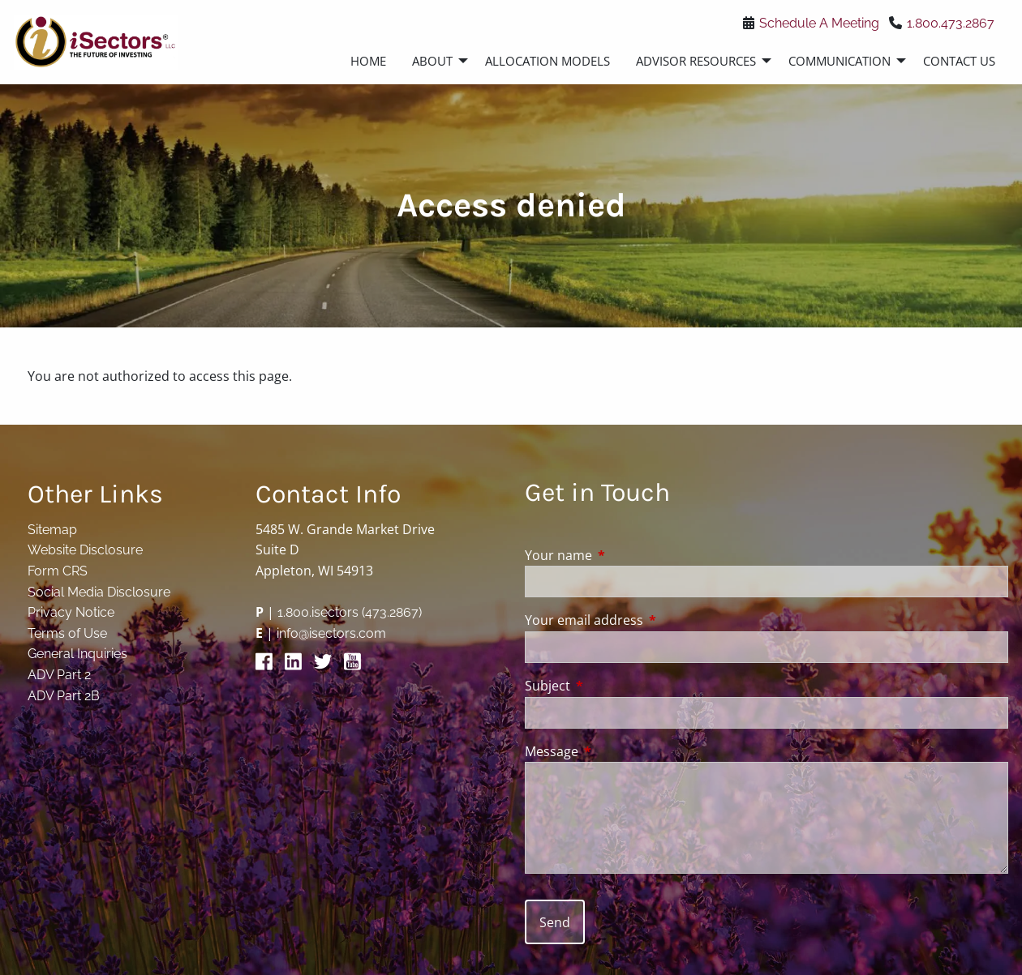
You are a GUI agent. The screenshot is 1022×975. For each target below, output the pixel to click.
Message (617, 751)
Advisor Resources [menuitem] (696, 61)
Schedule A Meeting (819, 23)
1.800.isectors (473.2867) (349, 612)
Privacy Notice (71, 612)
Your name (624, 555)
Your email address (649, 620)
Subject (613, 686)
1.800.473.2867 (950, 23)
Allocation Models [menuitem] (547, 61)
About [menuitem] (432, 61)
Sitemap (52, 529)
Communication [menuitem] (839, 61)
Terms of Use (67, 633)
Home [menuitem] (368, 61)
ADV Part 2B (64, 695)
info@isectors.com (331, 633)
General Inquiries (77, 653)
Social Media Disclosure (99, 592)
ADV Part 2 (59, 674)
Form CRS (58, 571)
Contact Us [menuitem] (959, 61)
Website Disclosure (85, 550)
